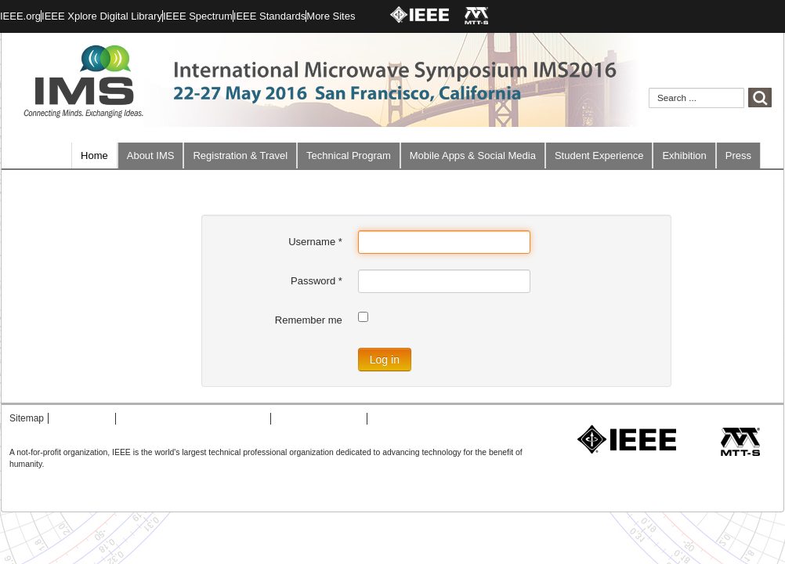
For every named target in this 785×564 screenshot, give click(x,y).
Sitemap (26, 418)
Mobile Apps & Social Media (473, 155)
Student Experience (599, 155)
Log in (385, 359)
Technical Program (348, 155)
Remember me (308, 320)
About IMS (151, 155)
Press (738, 155)
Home (94, 155)
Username (315, 242)
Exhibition (684, 155)
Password (316, 281)
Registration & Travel (240, 155)
